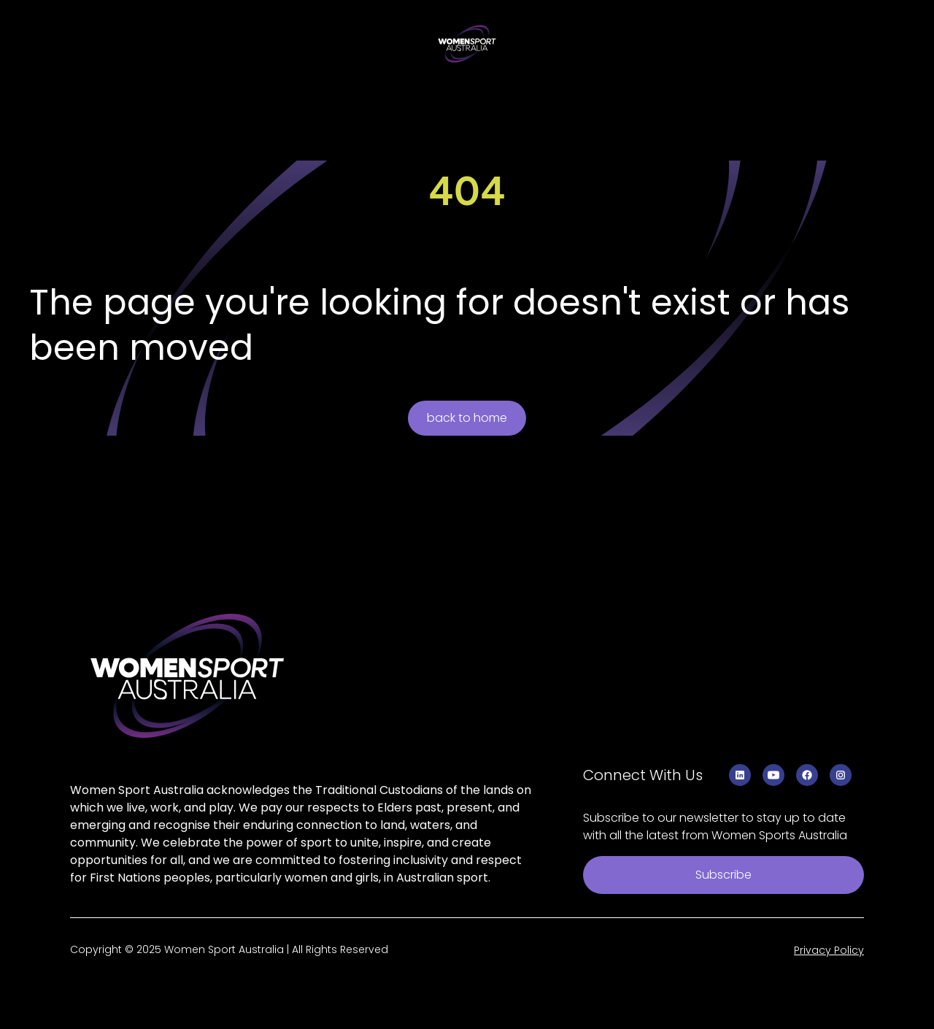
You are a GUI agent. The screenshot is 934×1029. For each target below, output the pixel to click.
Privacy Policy (829, 950)
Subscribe (723, 874)
